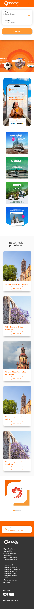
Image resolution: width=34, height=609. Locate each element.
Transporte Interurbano (11, 569)
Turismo (6, 578)
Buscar (17, 31)
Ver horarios (17, 288)
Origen (7, 12)
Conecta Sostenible (10, 557)
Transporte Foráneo (10, 567)
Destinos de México (10, 560)
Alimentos (6, 582)
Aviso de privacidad (10, 553)
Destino (7, 20)
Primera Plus (7, 555)
